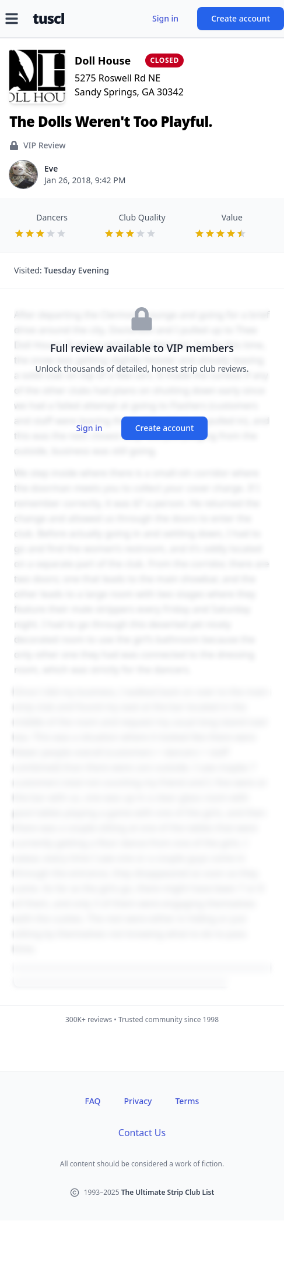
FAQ (93, 1100)
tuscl (48, 18)
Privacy (138, 1100)
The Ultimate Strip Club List (168, 1192)
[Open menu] (11, 18)
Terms (187, 1100)
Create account (240, 18)
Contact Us (142, 1132)
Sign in (165, 18)
